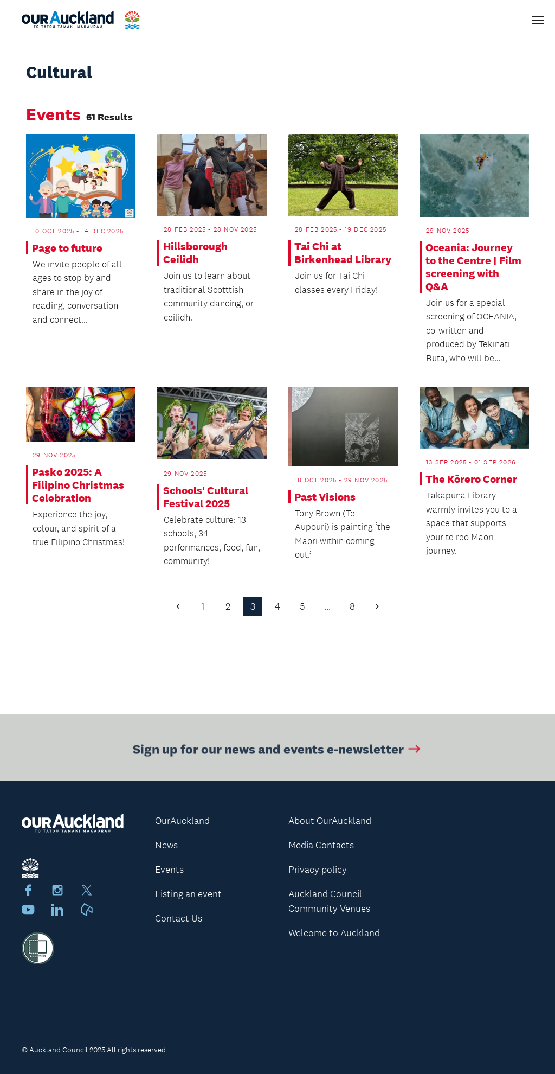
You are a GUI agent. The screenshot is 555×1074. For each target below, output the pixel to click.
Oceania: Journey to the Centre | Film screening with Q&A (473, 267)
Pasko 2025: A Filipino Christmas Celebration (78, 484)
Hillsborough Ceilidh (195, 253)
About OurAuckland (329, 821)
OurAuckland (182, 821)
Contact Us (178, 918)
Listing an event (188, 894)
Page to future (67, 247)
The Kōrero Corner (471, 478)
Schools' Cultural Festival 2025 (205, 497)
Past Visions (325, 496)
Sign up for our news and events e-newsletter (278, 750)
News (166, 845)
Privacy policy (317, 869)
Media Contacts (321, 845)
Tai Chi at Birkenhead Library (342, 253)
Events (169, 869)
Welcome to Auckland (334, 933)
